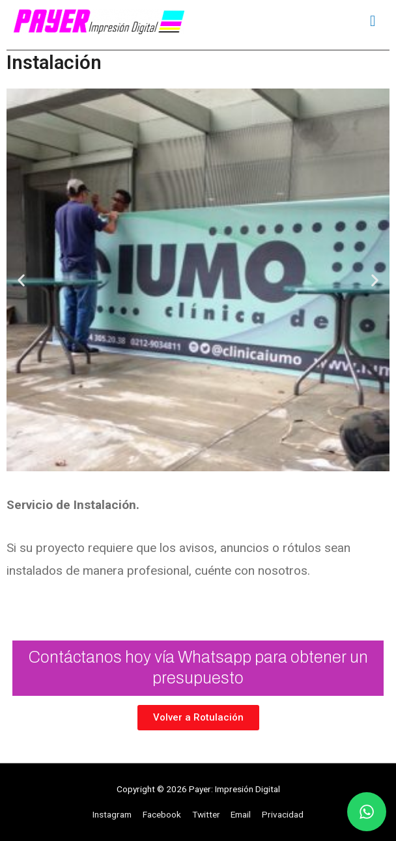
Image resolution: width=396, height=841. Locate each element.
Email (241, 814)
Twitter (206, 814)
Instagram (112, 814)
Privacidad (283, 814)
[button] (21, 280)
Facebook (162, 814)
